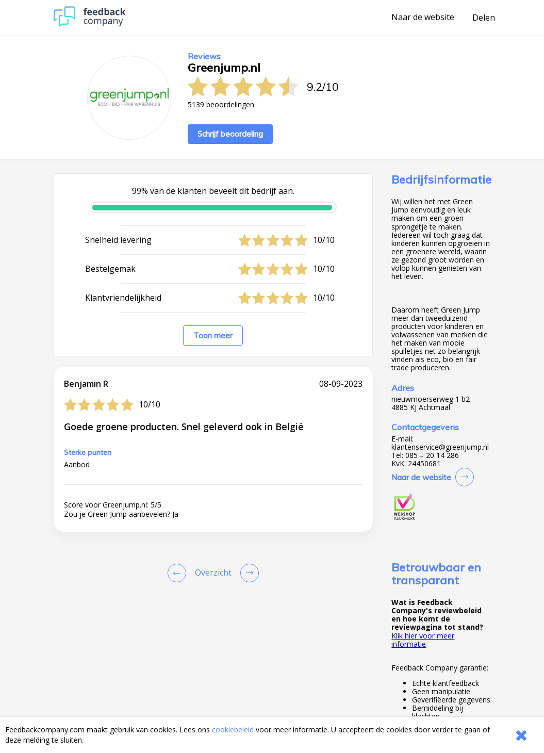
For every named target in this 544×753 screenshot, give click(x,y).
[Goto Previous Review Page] (179, 573)
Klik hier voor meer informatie (422, 640)
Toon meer (213, 335)
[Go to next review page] (247, 573)
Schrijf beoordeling (230, 134)
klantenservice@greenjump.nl (440, 447)
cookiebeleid (233, 729)
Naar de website (422, 17)
